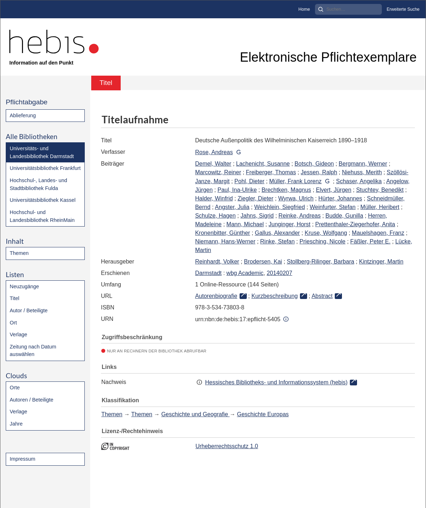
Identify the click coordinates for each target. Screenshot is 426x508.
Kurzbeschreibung (274, 296)
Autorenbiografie (216, 296)
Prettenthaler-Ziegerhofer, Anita (355, 224)
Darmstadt (208, 273)
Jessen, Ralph (319, 172)
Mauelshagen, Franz (378, 233)
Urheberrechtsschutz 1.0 (226, 446)
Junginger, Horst (290, 224)
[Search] (348, 9)
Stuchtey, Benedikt (379, 190)
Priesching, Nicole (323, 241)
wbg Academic (244, 273)
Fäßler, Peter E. (370, 241)
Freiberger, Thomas (271, 172)
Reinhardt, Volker (217, 261)
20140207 (279, 273)
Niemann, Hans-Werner (225, 241)
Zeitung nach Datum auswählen (33, 350)
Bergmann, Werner (363, 164)
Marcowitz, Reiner (218, 172)
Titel (14, 298)
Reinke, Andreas (299, 216)
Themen (19, 253)
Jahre (16, 424)
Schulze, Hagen (215, 216)
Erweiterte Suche (403, 9)
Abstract (322, 296)
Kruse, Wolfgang (326, 233)
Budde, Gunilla (344, 216)
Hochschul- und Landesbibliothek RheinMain (42, 216)
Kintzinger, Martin (381, 261)
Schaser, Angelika (359, 181)
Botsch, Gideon (314, 164)
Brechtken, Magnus (286, 190)
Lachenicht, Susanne (263, 164)
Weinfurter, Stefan (333, 207)
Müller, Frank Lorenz (295, 181)
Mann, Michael (245, 224)
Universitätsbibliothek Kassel (42, 200)
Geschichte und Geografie (195, 414)
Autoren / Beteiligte (32, 400)
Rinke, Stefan (277, 241)
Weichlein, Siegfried (279, 207)
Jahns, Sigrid (257, 216)
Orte (15, 387)
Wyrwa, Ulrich (296, 198)
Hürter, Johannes (340, 198)
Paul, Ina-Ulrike (236, 190)
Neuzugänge (24, 286)
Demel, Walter (213, 164)
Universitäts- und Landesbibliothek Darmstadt (42, 152)
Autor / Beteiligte (29, 310)
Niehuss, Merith (362, 172)
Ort (13, 323)
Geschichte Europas (263, 414)
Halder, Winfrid (214, 198)
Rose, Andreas (214, 152)
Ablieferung (23, 115)
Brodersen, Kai (263, 261)
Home (304, 9)
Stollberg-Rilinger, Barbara (320, 261)
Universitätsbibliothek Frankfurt (45, 168)
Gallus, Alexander (277, 233)
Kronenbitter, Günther (222, 233)
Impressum (22, 459)
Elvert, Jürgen (333, 190)
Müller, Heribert (379, 207)
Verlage (18, 334)
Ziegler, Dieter (255, 198)
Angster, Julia (232, 207)
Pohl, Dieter (250, 181)
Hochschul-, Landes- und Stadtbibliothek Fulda (38, 184)
